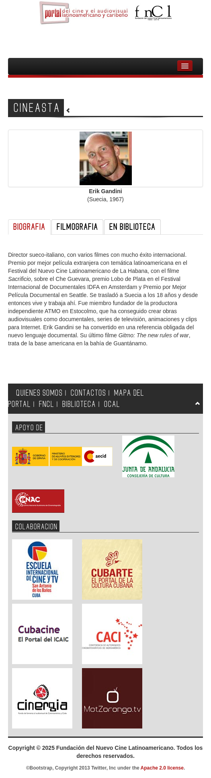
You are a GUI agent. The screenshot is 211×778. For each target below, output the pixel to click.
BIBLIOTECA (79, 404)
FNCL (46, 404)
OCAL (112, 404)
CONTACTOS (88, 393)
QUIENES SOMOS (39, 393)
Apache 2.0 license (162, 768)
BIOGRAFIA (29, 227)
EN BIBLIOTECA (132, 227)
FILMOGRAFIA (77, 227)
